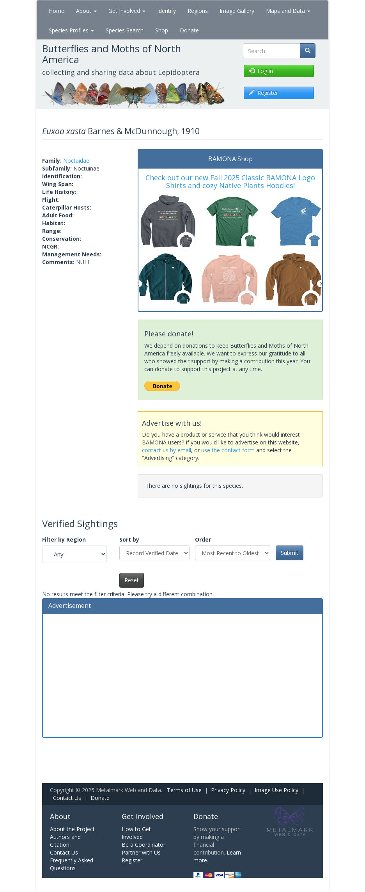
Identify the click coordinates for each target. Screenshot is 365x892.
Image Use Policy (276, 790)
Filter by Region (64, 539)
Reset (131, 580)
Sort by (129, 539)
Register (132, 860)
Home (56, 10)
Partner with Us (141, 852)
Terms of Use (184, 790)
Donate (189, 30)
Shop (161, 30)
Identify (166, 10)
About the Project (72, 829)
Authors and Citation (65, 840)
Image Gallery (237, 10)
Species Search (125, 30)
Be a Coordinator (143, 844)
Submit (289, 552)
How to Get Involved (136, 832)
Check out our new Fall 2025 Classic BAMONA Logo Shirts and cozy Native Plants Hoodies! (230, 181)
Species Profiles (71, 30)
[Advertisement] (182, 674)
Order (203, 539)
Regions (198, 10)
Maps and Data (288, 10)
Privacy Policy (228, 790)
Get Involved (126, 10)
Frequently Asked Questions (71, 864)
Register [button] (263, 92)
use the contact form (228, 450)
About (86, 10)
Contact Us (67, 797)
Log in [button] (261, 71)
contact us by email (166, 450)
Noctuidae (76, 160)
